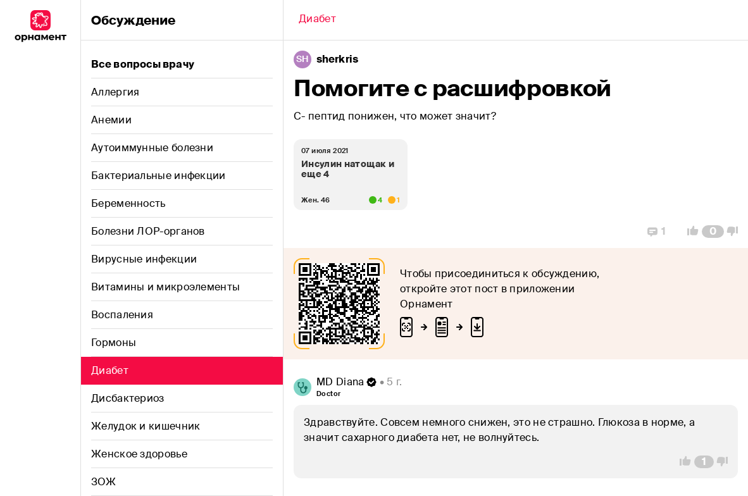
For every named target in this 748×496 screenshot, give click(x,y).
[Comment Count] (713, 231)
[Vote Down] (736, 231)
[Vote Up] (689, 231)
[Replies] (656, 231)
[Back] (317, 20)
